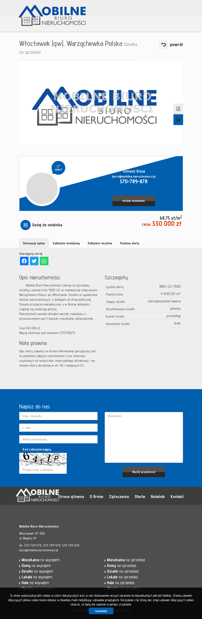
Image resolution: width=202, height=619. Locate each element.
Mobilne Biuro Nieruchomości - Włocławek (52, 496)
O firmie (96, 496)
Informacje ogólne (34, 243)
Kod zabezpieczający (37, 449)
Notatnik (158, 496)
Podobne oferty (129, 243)
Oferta (140, 496)
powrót (176, 44)
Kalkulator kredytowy (66, 243)
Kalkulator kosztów (100, 243)
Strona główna (71, 496)
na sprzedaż (126, 559)
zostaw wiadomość (133, 201)
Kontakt (177, 496)
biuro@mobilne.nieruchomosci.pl (134, 176)
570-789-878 (133, 181)
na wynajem (41, 559)
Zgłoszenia (119, 496)
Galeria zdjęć (178, 119)
